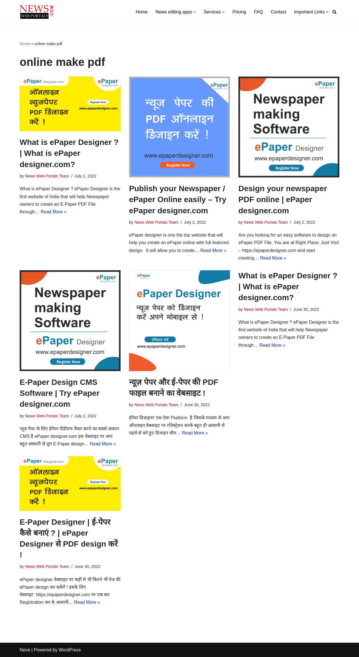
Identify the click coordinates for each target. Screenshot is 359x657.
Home (142, 12)
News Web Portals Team (47, 176)
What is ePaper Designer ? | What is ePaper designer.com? (69, 153)
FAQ (258, 12)
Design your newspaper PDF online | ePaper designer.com (282, 199)
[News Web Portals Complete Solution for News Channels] (36, 12)
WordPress (70, 649)
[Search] (334, 12)
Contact (278, 12)
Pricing (239, 12)
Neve (25, 649)
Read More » (54, 211)
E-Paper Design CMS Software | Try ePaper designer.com (60, 393)
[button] (195, 12)
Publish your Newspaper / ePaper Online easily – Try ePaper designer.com (177, 199)
